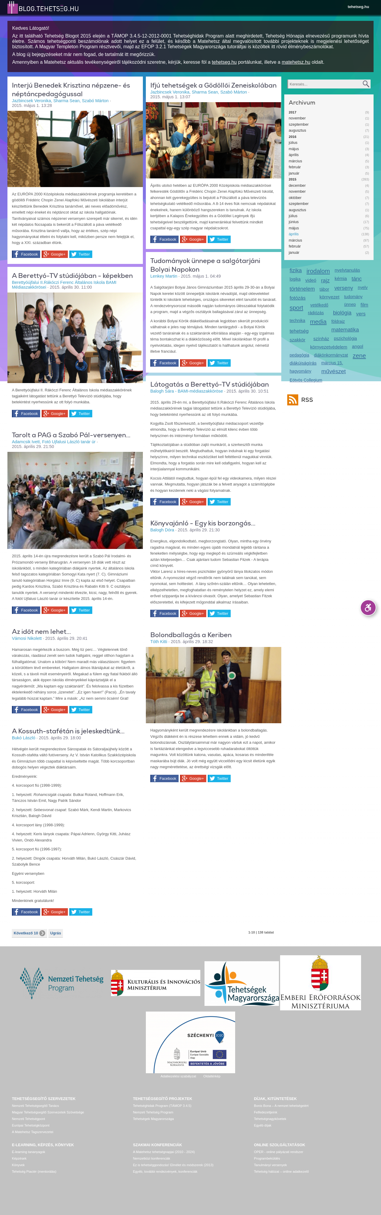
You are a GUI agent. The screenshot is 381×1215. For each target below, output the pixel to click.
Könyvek (18, 1165)
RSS (305, 399)
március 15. (332, 362)
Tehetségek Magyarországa (153, 1119)
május (294, 149)
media (318, 321)
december (297, 185)
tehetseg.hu (358, 6)
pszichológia (345, 338)
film (364, 305)
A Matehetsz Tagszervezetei (32, 1132)
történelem (302, 289)
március (295, 161)
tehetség (299, 331)
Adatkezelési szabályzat (178, 1076)
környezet (330, 296)
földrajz (338, 321)
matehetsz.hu (296, 62)
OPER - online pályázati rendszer (278, 1152)
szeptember (299, 124)
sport (296, 307)
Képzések (19, 1158)
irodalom (318, 270)
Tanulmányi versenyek (270, 1165)
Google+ (58, 254)
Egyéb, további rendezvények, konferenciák (165, 1171)
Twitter (84, 254)
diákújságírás (303, 362)
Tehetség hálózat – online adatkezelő (281, 1171)
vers (361, 314)
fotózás (298, 298)
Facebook (29, 254)
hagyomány (300, 371)
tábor (324, 289)
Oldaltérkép (211, 1076)
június (294, 222)
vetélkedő (319, 305)
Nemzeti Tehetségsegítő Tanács (35, 1105)
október (295, 197)
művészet (333, 371)
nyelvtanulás (347, 270)
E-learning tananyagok (28, 1152)
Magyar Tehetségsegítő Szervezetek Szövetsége (48, 1112)
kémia (341, 278)
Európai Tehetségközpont (30, 1125)
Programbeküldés (267, 1158)
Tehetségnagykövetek (270, 1119)
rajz (325, 281)
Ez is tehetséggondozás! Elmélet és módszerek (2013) (173, 1165)
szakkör (297, 339)
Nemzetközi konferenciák (151, 1158)
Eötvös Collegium (306, 380)
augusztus (297, 130)
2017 (292, 112)
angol (357, 346)
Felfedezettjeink (265, 1112)
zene (359, 355)
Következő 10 (29, 933)
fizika (296, 270)
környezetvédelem (328, 346)
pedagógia (299, 355)
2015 (292, 179)
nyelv (363, 287)
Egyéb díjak (262, 1125)
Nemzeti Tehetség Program (153, 1112)
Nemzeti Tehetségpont (28, 1119)
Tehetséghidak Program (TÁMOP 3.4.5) (162, 1105)
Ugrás (55, 933)
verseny (343, 288)
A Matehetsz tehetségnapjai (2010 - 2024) (164, 1152)
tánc (357, 279)
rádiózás (316, 312)
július (293, 142)
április (294, 155)
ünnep (350, 304)
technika (297, 320)
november (297, 118)
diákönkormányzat (331, 355)
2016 (292, 137)
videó (310, 280)
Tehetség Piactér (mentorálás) (34, 1171)
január (294, 173)
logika (295, 279)
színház (321, 338)
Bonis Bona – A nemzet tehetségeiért (281, 1105)
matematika (345, 330)
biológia (342, 313)
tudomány (353, 296)
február (295, 167)
